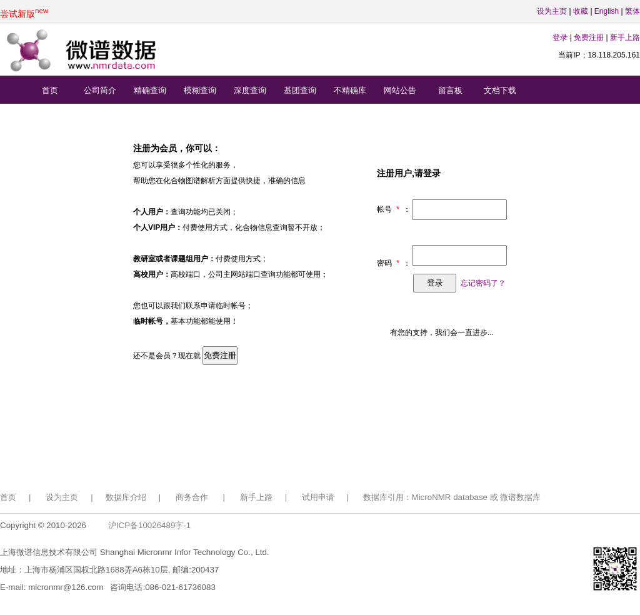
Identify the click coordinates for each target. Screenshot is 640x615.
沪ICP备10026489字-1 (149, 525)
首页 (50, 90)
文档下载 (500, 90)
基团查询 (300, 90)
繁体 (632, 11)
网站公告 (400, 90)
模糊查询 (200, 90)
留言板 (450, 90)
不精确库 (350, 90)
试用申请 (318, 497)
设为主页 (552, 11)
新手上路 (625, 37)
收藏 (580, 11)
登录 (560, 37)
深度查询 (250, 90)
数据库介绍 (126, 497)
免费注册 (589, 37)
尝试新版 (24, 14)
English (606, 11)
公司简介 (100, 90)
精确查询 (150, 90)
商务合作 (192, 497)
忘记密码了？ (483, 283)
